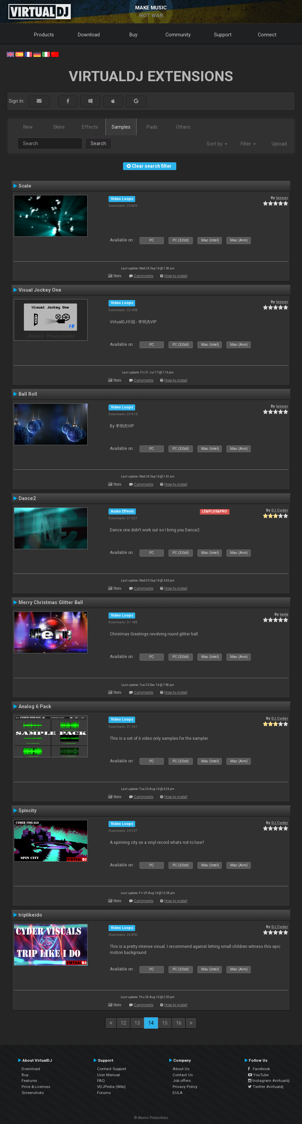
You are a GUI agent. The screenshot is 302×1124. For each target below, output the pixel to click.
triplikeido (30, 915)
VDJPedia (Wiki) (111, 1086)
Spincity (27, 810)
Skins (59, 127)
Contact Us (183, 1074)
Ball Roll (28, 394)
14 (151, 1023)
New (28, 127)
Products (44, 34)
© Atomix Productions (151, 1118)
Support (223, 34)
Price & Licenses (36, 1086)
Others (183, 127)
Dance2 (27, 498)
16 (178, 1023)
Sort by (217, 143)
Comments (143, 276)
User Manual (108, 1074)
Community (178, 34)
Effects (90, 127)
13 (137, 1023)
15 (165, 1023)
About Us (181, 1068)
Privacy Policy (185, 1086)
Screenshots (33, 1092)
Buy (133, 34)
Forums (104, 1092)
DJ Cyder (279, 510)
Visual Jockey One (40, 290)
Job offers (182, 1080)
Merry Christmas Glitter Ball (51, 602)
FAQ (101, 1080)
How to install (175, 276)
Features (29, 1080)
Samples (121, 127)
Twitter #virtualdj (265, 1086)
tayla (284, 614)
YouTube (258, 1074)
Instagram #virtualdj (269, 1080)
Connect (267, 34)
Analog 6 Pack (35, 706)
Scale (25, 186)
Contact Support (111, 1068)
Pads (152, 127)
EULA (178, 1092)
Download (89, 34)
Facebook (259, 1068)
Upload (279, 143)
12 (123, 1023)
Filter (248, 143)
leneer (282, 197)
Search (98, 143)
